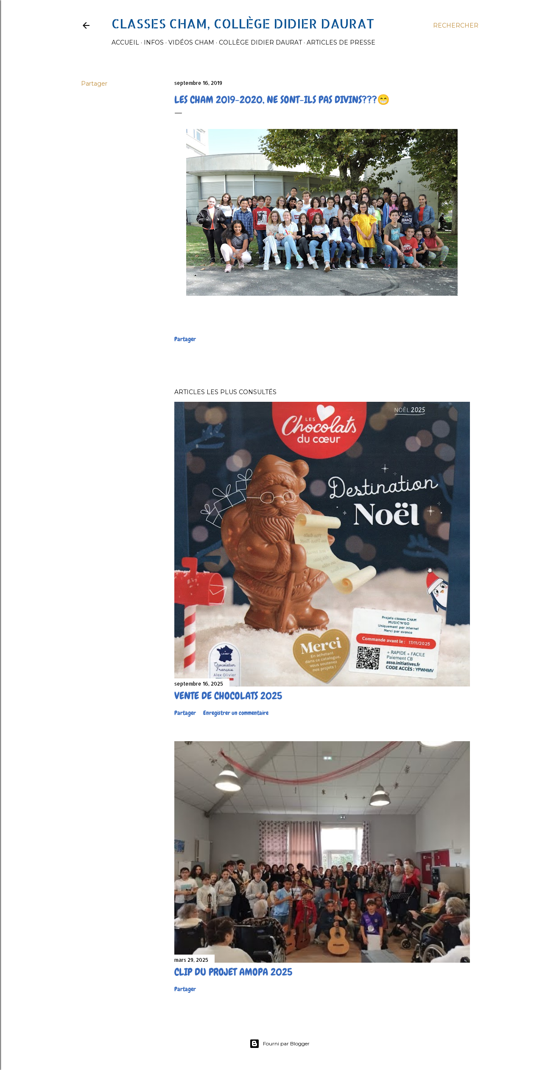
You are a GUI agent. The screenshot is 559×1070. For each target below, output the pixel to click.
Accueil (125, 42)
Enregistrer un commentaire (235, 713)
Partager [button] (94, 83)
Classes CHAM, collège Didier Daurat (243, 23)
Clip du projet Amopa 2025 (233, 971)
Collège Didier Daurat (260, 42)
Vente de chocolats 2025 (228, 695)
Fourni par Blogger (279, 1044)
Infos (154, 42)
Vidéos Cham (191, 42)
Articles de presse (341, 42)
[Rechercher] (455, 25)
